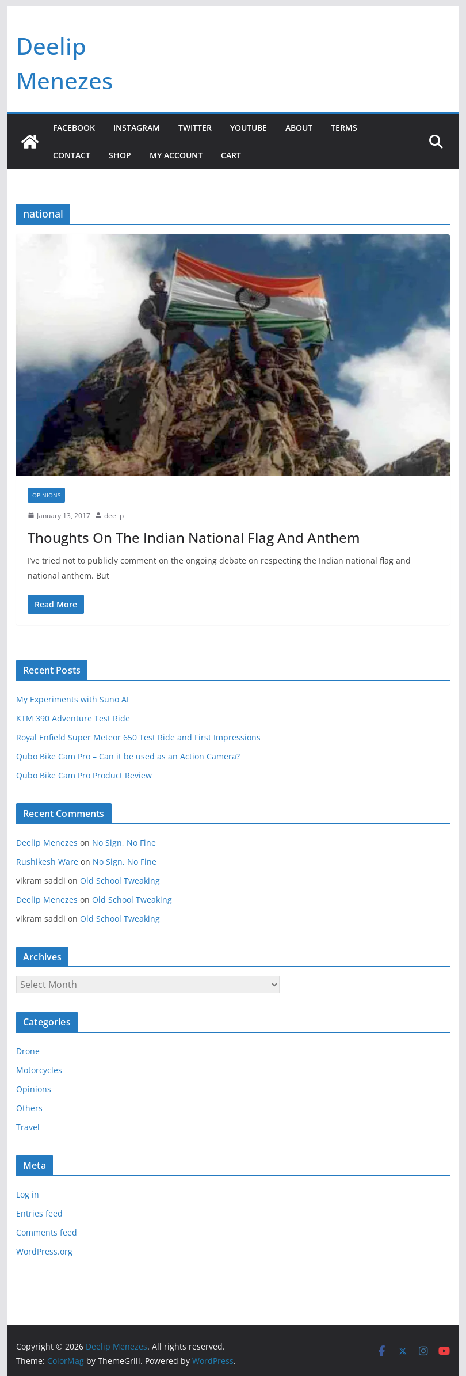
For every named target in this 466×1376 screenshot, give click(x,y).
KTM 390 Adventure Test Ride (73, 718)
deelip (114, 515)
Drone (28, 1051)
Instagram (136, 127)
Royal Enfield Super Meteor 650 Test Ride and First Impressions (138, 737)
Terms (344, 127)
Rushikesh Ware (47, 861)
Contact (71, 155)
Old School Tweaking (120, 880)
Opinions (46, 495)
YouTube (248, 127)
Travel (28, 1127)
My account (176, 155)
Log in (27, 1194)
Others (29, 1108)
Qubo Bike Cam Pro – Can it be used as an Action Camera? (128, 756)
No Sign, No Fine (124, 842)
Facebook (74, 127)
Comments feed (46, 1232)
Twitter (195, 127)
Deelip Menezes (47, 842)
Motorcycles (39, 1070)
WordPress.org (44, 1251)
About (298, 127)
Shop (120, 155)
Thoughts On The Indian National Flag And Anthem (194, 537)
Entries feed (39, 1213)
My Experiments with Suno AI (72, 699)
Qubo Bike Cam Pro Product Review (84, 775)
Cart (231, 155)
